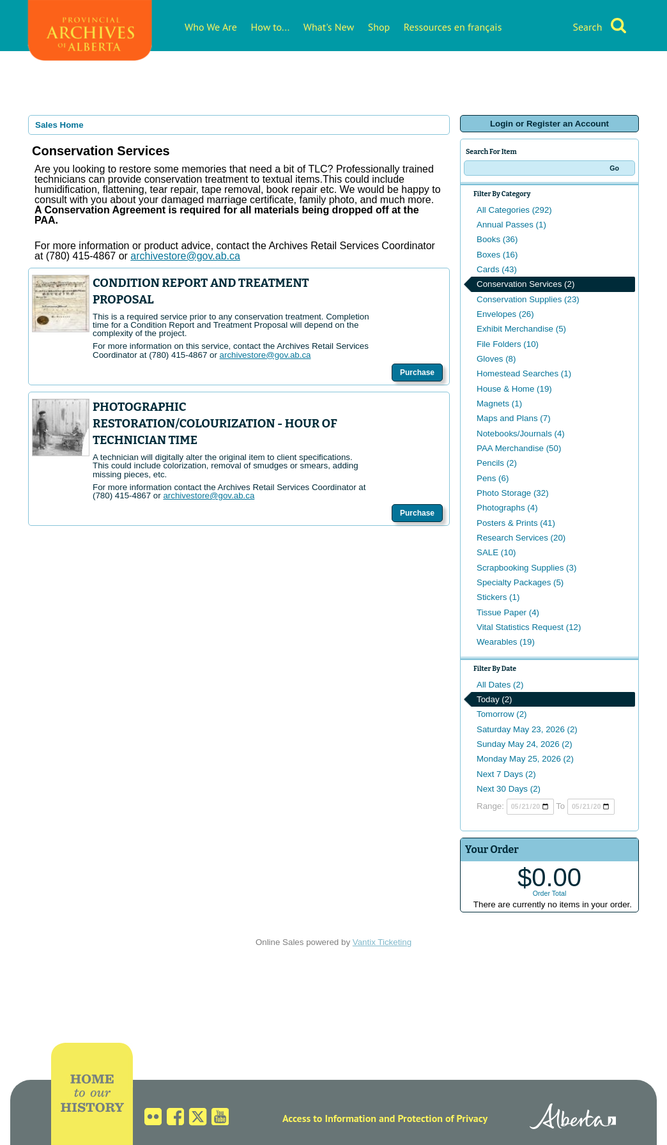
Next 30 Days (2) (508, 789)
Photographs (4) (507, 507)
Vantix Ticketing (382, 942)
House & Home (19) (514, 389)
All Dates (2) (500, 684)
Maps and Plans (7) (514, 418)
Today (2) (494, 699)
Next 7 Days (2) (506, 774)
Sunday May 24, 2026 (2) (524, 744)
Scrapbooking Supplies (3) (526, 567)
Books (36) (497, 239)
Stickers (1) (498, 597)
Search (587, 26)
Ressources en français (453, 26)
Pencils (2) (497, 463)
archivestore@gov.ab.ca (265, 355)
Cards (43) (497, 269)
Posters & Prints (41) (516, 523)
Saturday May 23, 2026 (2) (527, 729)
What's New (328, 26)
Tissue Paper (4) (508, 612)
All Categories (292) (514, 210)
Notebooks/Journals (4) (521, 433)
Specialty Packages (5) (520, 582)
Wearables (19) (506, 642)
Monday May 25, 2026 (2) (525, 759)
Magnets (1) (499, 403)
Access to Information (329, 1118)
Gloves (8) (496, 359)
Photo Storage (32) (513, 493)
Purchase (417, 372)
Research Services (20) (521, 537)
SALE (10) (496, 552)
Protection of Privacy (442, 1118)
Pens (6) (493, 478)
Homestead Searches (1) (524, 373)
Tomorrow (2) (502, 714)
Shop (379, 26)
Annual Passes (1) (511, 224)
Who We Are (211, 26)
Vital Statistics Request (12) (529, 627)
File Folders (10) (508, 344)
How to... (270, 26)
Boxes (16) (497, 254)
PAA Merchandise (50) (519, 448)
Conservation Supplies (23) (528, 299)
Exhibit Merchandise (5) (521, 329)
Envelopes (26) (505, 314)
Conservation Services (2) (525, 284)
